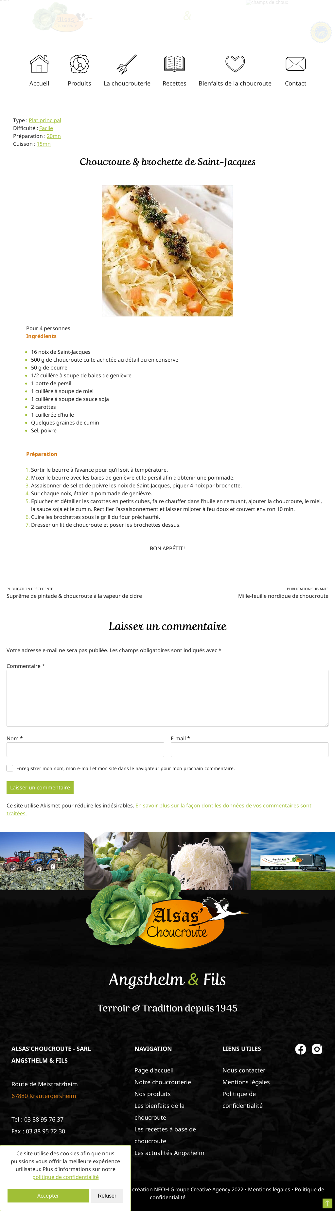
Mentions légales (246, 1082)
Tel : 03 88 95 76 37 (37, 1119)
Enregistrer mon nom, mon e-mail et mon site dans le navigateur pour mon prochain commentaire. (125, 768)
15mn (44, 143)
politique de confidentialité (65, 1177)
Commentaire (26, 666)
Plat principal (45, 120)
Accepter (48, 1195)
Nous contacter (243, 1070)
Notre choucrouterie (162, 1082)
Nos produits (152, 1094)
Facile (46, 128)
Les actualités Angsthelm (169, 1153)
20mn (54, 136)
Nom (15, 738)
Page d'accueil (154, 1070)
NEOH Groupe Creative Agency (192, 1189)
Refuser (107, 1196)
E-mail (180, 738)
